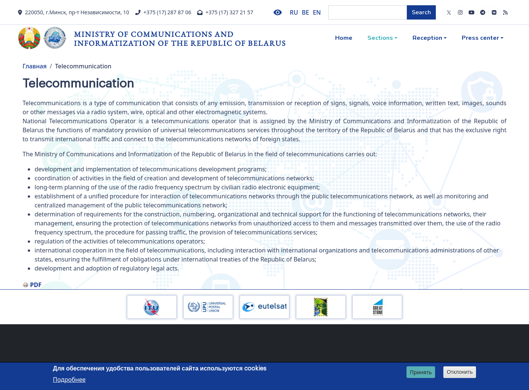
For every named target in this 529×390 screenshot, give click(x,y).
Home (343, 38)
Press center (480, 38)
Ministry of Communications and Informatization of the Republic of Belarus (180, 38)
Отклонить (460, 373)
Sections (380, 38)
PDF (35, 285)
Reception (427, 38)
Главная (35, 66)
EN (317, 12)
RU (294, 12)
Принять (421, 373)
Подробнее (69, 380)
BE (305, 12)
